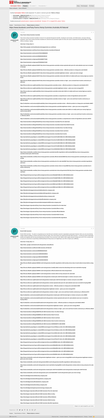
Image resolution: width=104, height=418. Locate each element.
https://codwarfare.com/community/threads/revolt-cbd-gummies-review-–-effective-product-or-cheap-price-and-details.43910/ (52, 302)
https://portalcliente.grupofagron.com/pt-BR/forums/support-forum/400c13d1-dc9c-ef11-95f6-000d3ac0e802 (47, 333)
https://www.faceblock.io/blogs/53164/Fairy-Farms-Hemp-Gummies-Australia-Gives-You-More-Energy (46, 127)
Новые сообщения (13, 8)
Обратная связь (55, 416)
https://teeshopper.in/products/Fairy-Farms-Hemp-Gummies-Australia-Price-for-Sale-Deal (43, 205)
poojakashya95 (13, 29)
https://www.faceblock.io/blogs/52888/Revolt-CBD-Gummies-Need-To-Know (39, 314)
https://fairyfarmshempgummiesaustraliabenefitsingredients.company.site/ (39, 193)
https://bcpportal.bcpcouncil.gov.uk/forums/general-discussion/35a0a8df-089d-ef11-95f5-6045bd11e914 (46, 175)
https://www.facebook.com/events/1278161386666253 (34, 53)
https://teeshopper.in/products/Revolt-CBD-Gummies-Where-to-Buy (37, 394)
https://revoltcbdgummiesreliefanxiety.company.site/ (33, 375)
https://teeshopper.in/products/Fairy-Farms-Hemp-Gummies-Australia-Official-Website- (42, 211)
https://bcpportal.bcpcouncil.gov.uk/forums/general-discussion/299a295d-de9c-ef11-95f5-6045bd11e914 (47, 345)
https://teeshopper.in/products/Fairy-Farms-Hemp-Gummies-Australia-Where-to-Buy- (42, 208)
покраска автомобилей (35, 21)
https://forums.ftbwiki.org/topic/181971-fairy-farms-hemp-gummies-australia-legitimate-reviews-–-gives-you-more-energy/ (51, 73)
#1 (93, 32)
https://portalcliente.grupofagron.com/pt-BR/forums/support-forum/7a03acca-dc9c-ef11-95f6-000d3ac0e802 (47, 330)
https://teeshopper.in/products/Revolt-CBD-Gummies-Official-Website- (38, 397)
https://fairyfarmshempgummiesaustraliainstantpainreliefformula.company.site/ (40, 202)
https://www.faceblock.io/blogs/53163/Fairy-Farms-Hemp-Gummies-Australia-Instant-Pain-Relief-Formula (47, 124)
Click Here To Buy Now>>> (27, 44)
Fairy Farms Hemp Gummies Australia (30, 34)
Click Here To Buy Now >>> (27, 241)
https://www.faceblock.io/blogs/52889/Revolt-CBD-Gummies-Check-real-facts (40, 317)
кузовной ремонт (25, 21)
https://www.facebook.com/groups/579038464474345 (33, 62)
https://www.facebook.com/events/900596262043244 (33, 250)
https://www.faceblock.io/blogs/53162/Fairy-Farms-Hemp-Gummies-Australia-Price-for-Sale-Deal (45, 121)
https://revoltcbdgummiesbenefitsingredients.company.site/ (35, 378)
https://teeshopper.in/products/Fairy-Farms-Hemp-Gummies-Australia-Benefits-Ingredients (43, 217)
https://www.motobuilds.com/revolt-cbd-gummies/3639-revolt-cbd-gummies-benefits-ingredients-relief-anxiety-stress (50, 362)
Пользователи (42, 5)
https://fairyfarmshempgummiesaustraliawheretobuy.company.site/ (37, 196)
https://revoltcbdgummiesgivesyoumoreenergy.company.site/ (36, 387)
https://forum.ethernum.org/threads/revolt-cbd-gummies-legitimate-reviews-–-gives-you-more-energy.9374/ (47, 288)
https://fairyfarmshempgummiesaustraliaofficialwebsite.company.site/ (38, 199)
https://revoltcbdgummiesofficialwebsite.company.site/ (34, 381)
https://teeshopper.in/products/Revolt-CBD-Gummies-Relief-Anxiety (37, 400)
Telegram (43, 15)
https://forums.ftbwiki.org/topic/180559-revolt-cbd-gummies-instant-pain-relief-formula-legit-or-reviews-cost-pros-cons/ (51, 276)
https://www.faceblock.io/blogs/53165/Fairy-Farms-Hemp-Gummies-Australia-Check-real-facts (44, 130)
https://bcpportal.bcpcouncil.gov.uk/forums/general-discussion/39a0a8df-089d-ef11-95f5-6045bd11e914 (46, 181)
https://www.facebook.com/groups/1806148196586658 (34, 256)
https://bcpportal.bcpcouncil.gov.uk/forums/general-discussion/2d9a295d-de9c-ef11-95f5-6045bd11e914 (47, 351)
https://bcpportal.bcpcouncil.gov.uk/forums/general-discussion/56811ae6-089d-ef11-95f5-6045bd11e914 (46, 184)
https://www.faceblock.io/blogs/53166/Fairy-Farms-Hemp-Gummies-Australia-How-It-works (43, 133)
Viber (39, 15)
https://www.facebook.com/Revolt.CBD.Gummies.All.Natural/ (35, 247)
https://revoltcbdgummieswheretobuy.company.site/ (33, 384)
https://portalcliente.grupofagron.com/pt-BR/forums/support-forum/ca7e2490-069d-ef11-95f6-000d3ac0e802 (47, 140)
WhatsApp (34, 15)
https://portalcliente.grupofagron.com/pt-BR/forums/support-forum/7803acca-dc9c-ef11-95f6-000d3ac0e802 (47, 327)
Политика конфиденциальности (76, 416)
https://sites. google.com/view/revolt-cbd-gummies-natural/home (37, 244)
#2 (93, 228)
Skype (48, 15)
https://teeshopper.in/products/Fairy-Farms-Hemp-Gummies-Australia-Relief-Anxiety (42, 214)
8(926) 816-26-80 (24, 15)
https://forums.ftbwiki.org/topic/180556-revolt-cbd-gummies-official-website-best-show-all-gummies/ (46, 270)
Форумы (25, 5)
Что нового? (33, 5)
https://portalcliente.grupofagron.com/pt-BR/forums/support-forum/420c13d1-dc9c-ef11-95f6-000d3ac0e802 (47, 336)
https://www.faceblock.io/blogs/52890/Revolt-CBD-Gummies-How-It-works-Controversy (42, 320)
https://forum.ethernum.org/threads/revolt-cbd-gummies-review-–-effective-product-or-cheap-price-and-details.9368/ (50, 285)
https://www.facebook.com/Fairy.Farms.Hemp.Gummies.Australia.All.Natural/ (40, 50)
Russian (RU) (13, 416)
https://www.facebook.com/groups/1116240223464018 (34, 260)
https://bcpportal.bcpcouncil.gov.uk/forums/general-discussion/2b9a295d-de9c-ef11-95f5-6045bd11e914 (47, 348)
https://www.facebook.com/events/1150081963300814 (34, 253)
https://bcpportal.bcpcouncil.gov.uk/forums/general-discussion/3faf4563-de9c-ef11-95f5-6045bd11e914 (46, 354)
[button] (36, 5)
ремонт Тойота (61, 21)
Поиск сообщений (22, 8)
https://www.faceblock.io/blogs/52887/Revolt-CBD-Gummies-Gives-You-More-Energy (42, 311)
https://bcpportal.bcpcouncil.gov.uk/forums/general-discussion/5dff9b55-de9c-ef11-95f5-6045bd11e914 (46, 342)
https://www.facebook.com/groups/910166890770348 (33, 59)
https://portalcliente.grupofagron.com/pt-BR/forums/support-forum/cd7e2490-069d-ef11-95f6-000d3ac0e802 (47, 143)
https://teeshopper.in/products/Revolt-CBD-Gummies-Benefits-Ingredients (39, 403)
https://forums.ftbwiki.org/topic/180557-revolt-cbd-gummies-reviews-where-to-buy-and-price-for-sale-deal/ (47, 273)
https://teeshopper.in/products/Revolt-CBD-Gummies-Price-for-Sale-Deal (39, 390)
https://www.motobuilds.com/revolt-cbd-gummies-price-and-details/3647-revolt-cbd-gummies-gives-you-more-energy (50, 372)
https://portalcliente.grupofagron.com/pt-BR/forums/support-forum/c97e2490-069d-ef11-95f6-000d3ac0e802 (47, 136)
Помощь (86, 416)
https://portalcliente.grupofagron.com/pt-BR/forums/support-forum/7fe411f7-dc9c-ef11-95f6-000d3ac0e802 (47, 339)
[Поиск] (92, 5)
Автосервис (16, 15)
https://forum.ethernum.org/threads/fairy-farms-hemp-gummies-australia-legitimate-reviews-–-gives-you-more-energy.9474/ (52, 88)
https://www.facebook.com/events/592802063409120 (33, 56)
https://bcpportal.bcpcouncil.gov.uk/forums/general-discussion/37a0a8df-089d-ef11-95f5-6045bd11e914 (46, 178)
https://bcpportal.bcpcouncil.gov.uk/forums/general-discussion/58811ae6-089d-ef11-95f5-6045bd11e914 (46, 187)
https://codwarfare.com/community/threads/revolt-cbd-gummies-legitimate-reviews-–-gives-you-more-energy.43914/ (50, 305)
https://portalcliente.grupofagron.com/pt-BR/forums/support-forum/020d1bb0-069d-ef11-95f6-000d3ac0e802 (47, 149)
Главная (90, 416)
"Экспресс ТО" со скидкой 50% (49, 21)
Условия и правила (64, 416)
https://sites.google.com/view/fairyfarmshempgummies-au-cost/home (38, 47)
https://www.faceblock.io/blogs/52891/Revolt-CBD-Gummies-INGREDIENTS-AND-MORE (42, 323)
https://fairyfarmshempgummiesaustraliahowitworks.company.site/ (37, 190)
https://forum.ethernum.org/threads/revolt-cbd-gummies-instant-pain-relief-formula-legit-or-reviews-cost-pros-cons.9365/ (51, 279)
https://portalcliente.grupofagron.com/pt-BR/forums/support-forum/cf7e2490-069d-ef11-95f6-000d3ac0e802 (47, 146)
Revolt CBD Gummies (25, 234)
